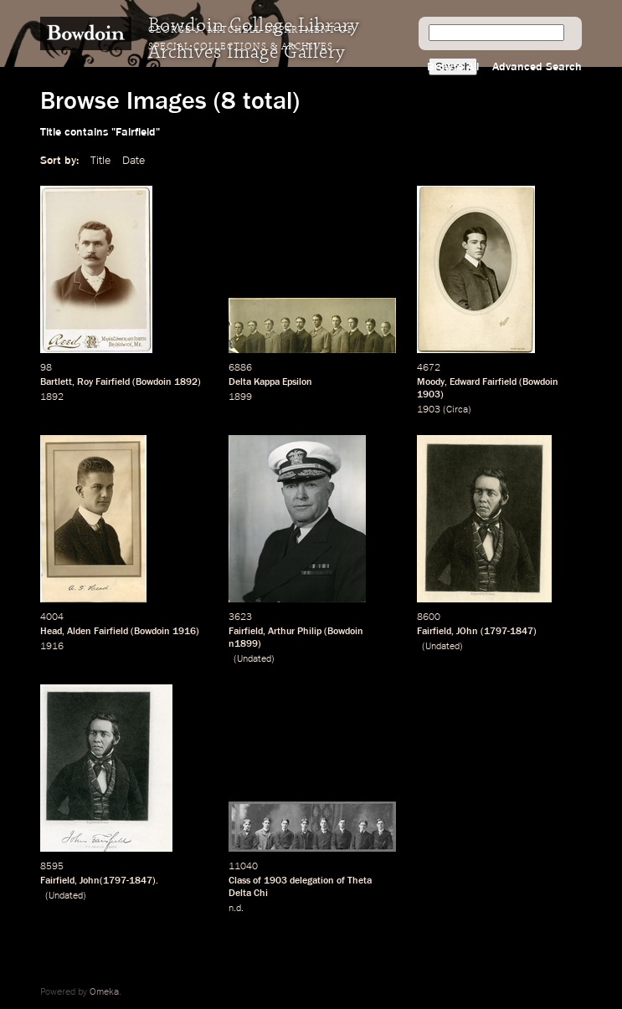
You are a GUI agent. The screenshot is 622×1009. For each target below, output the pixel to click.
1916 (184, 632)
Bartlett (56, 382)
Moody (431, 382)
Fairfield (246, 632)
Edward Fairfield (483, 382)
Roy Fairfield (103, 382)
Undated (254, 659)
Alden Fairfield (97, 632)
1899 (240, 397)
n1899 (243, 644)
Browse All (453, 67)
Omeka (104, 992)
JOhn (467, 632)
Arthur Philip (294, 632)
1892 (186, 382)
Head (51, 632)
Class (239, 881)
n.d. (236, 909)
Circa (457, 410)
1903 (428, 395)
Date (133, 160)
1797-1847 (508, 632)
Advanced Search (537, 67)
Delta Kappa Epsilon (270, 382)
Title (100, 160)
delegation (312, 881)
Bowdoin (154, 382)
